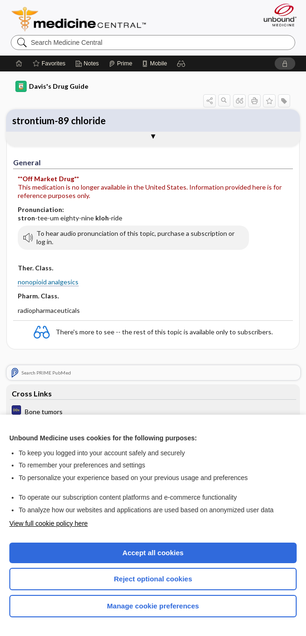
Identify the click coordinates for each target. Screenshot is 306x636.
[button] (181, 63)
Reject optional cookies (153, 579)
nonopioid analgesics (48, 282)
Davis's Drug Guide (51, 86)
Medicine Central (84, 19)
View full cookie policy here (48, 523)
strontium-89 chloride (59, 120)
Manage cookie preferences (153, 606)
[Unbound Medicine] (277, 15)
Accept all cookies (153, 553)
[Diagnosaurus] (153, 411)
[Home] (19, 63)
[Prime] (120, 63)
